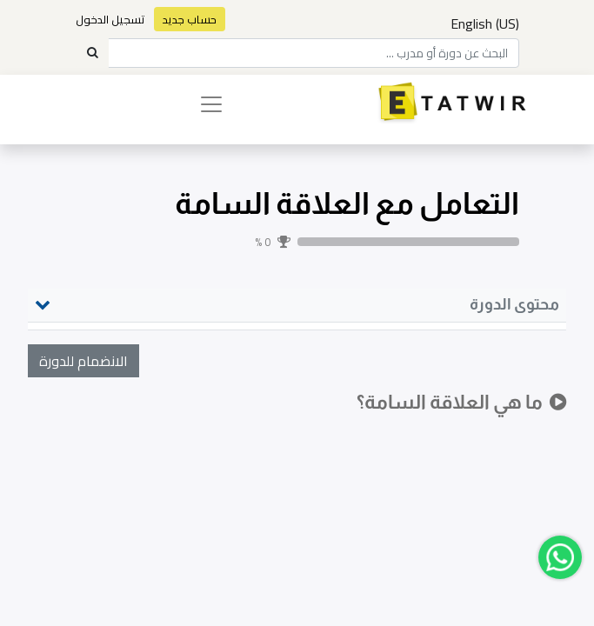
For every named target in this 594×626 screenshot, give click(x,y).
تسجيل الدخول (110, 19)
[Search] (92, 53)
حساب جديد (190, 19)
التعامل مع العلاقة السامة (347, 203)
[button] (83, 360)
